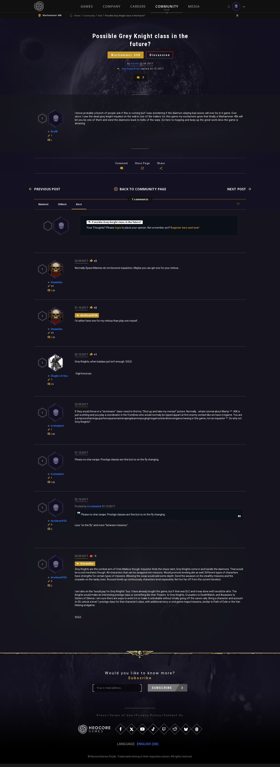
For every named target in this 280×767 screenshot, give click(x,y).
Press (102, 718)
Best (81, 207)
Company (111, 6)
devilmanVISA (131, 70)
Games (87, 6)
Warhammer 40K (124, 56)
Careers (138, 6)
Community (166, 6)
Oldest (63, 207)
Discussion (161, 56)
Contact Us (173, 718)
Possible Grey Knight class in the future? (115, 225)
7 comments (140, 202)
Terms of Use (121, 718)
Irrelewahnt (94, 509)
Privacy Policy (148, 718)
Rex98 (135, 65)
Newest (44, 207)
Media (194, 6)
